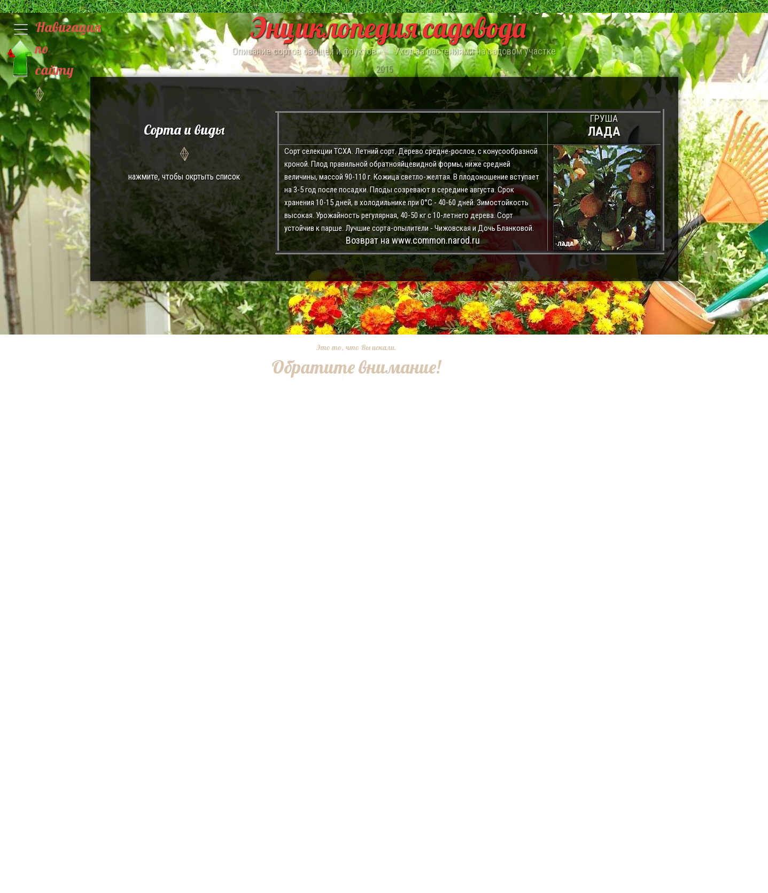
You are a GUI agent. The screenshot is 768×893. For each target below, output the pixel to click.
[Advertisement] (348, 539)
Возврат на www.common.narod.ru (413, 240)
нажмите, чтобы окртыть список (184, 150)
